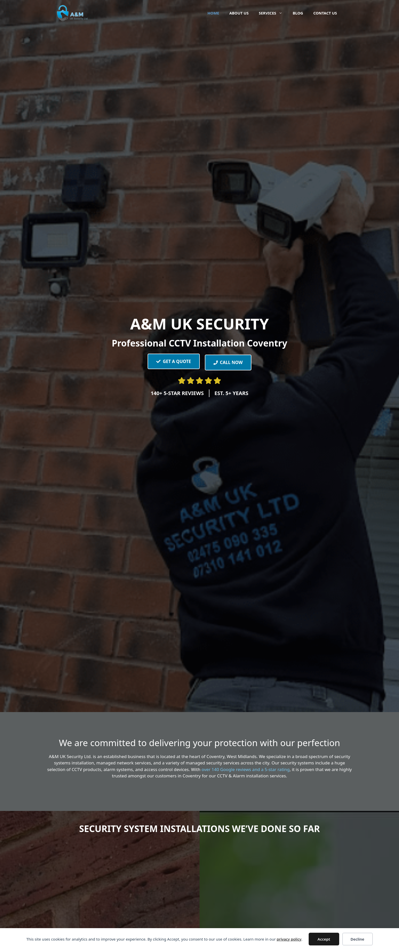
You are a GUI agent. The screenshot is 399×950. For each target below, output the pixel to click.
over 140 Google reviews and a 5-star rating (246, 769)
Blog (298, 13)
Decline (357, 939)
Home (213, 13)
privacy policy (289, 939)
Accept (324, 939)
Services (273, 13)
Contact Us (325, 13)
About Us (239, 13)
